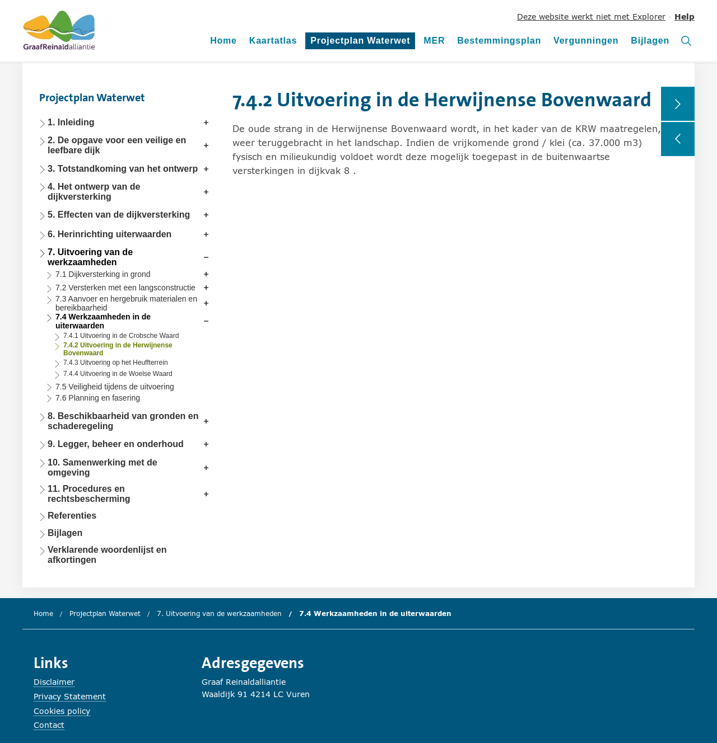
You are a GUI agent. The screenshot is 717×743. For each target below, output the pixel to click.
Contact (49, 725)
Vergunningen (585, 40)
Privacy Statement (70, 696)
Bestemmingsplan (499, 40)
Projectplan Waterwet (360, 42)
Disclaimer (54, 681)
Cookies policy (62, 711)
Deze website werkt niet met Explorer (591, 16)
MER (434, 40)
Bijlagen (650, 40)
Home (223, 40)
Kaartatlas (273, 40)
